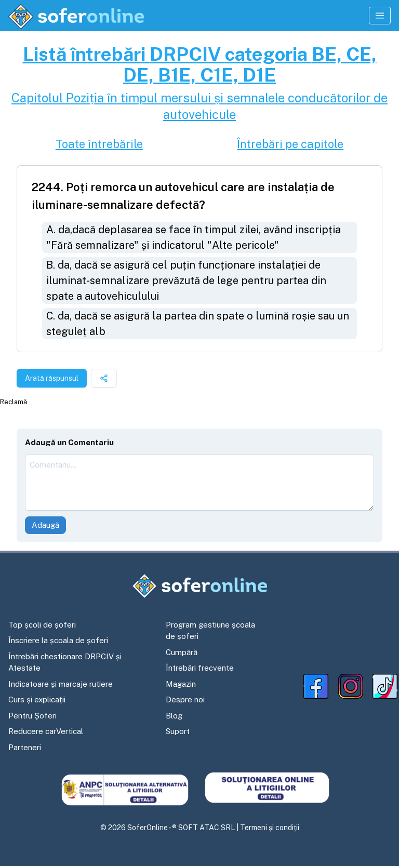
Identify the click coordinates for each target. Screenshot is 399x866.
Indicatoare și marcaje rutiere (60, 684)
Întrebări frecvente (200, 667)
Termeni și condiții (269, 827)
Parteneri (24, 747)
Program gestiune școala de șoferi (210, 630)
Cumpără (181, 652)
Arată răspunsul (51, 378)
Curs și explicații (36, 699)
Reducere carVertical (45, 731)
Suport (178, 731)
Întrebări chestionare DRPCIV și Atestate (65, 662)
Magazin (181, 684)
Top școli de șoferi (42, 624)
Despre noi (185, 699)
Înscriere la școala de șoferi (58, 640)
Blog (174, 715)
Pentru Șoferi (32, 715)
